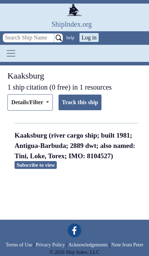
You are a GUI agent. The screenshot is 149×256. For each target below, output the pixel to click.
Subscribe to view (36, 165)
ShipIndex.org (71, 24)
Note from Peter (127, 244)
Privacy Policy (50, 244)
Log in (89, 37)
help (70, 37)
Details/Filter (27, 102)
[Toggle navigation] (11, 53)
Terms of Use (19, 244)
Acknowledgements (88, 244)
